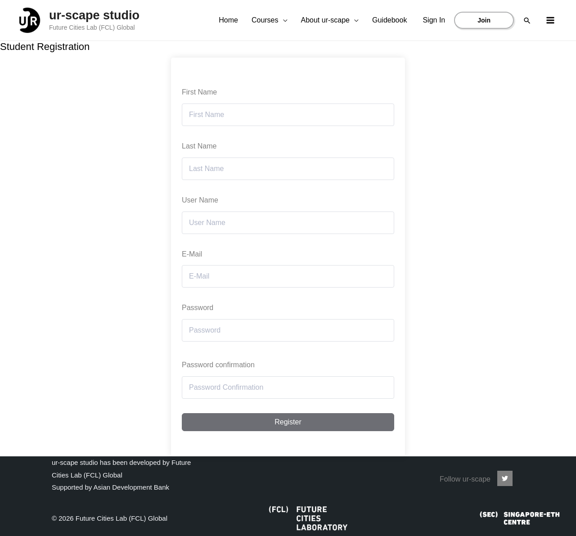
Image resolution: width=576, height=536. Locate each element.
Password (197, 307)
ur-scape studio (94, 15)
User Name (200, 200)
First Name (199, 92)
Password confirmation (218, 365)
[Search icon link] (527, 20)
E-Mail (192, 254)
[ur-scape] (505, 478)
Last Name (199, 146)
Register (288, 422)
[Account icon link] (434, 20)
